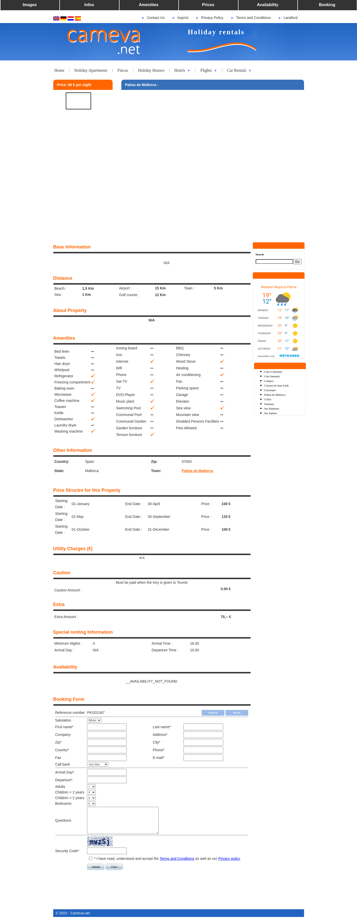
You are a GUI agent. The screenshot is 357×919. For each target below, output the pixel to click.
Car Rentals (239, 70)
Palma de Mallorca (197, 471)
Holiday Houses (151, 70)
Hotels (182, 70)
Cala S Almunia (273, 371)
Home (59, 70)
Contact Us (156, 18)
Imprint (182, 18)
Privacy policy (229, 859)
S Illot (267, 399)
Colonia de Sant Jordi (276, 385)
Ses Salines (270, 413)
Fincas (122, 70)
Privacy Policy (212, 18)
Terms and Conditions (253, 18)
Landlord (291, 18)
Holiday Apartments (90, 70)
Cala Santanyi (272, 376)
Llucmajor (270, 390)
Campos (269, 380)
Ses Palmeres (271, 408)
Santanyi (269, 403)
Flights (208, 70)
